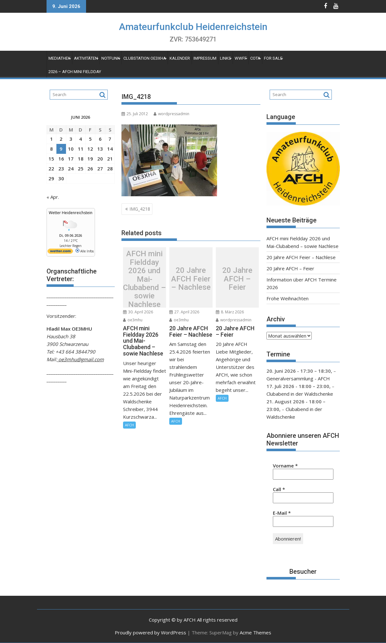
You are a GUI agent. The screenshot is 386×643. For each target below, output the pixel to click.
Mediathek (59, 58)
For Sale (273, 58)
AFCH (129, 424)
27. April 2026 (184, 312)
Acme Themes (255, 632)
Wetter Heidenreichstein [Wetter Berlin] (70, 212)
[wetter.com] (60, 252)
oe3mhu (132, 320)
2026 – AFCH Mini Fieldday (74, 71)
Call (279, 489)
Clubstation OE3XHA (144, 58)
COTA (255, 58)
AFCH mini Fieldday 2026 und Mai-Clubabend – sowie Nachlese (144, 279)
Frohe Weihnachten (287, 298)
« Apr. (53, 197)
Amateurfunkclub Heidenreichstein (193, 26)
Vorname (285, 465)
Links (225, 58)
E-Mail (282, 513)
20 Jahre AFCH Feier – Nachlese (191, 279)
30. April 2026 (138, 312)
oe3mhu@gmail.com (80, 359)
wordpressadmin (171, 113)
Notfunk (110, 58)
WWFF (241, 58)
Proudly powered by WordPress (150, 632)
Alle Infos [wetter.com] (85, 251)
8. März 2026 (230, 312)
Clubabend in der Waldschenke (299, 394)
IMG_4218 (139, 209)
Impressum (204, 58)
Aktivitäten (86, 58)
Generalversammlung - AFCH (298, 378)
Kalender (180, 58)
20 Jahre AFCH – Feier (237, 279)
